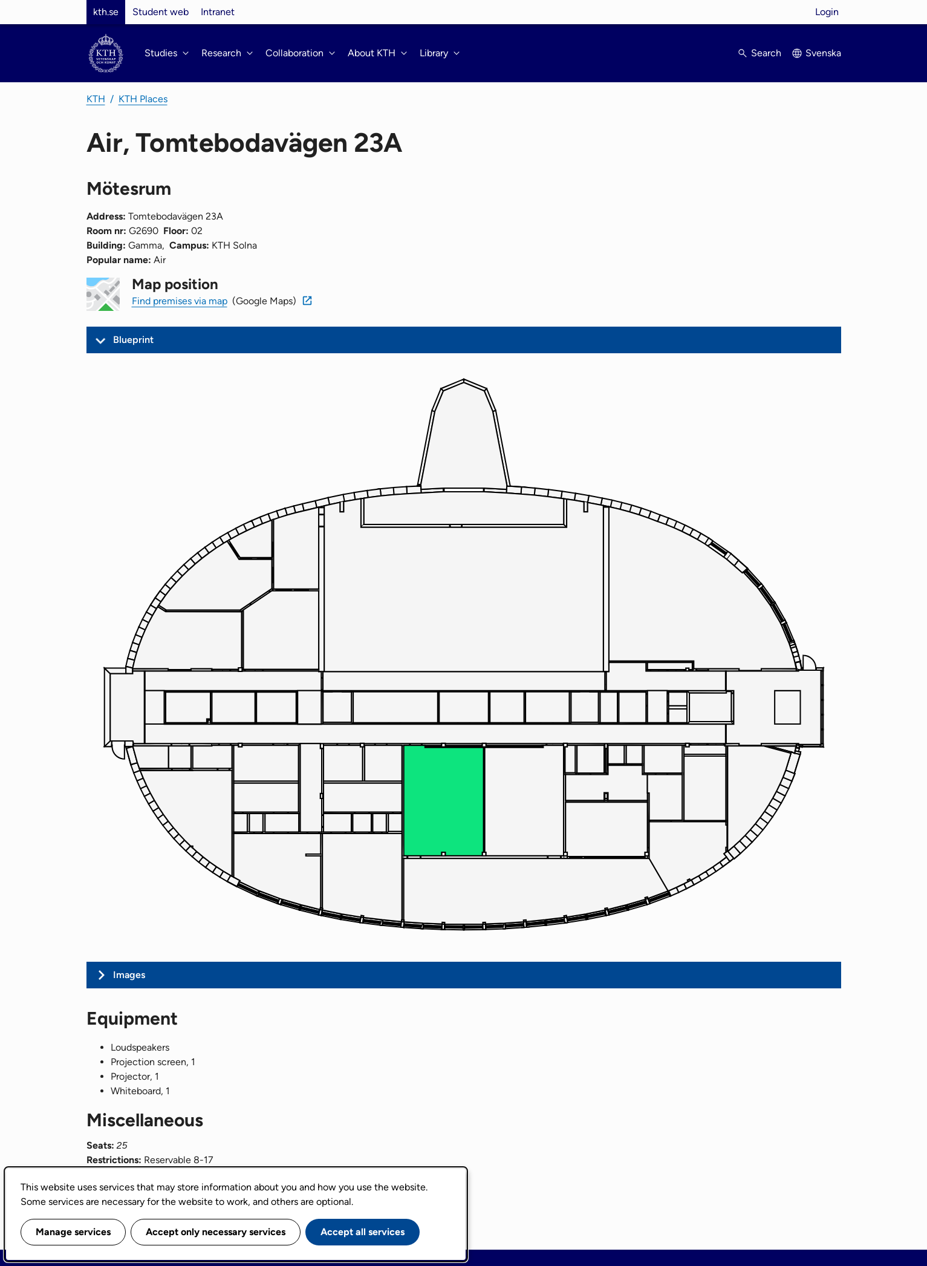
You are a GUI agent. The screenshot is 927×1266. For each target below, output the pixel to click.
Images (129, 974)
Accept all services (362, 1232)
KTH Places (143, 99)
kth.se (106, 12)
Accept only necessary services (215, 1232)
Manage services (73, 1232)
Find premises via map (179, 301)
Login (827, 12)
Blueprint (133, 339)
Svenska (823, 53)
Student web (160, 12)
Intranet (218, 12)
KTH (95, 99)
